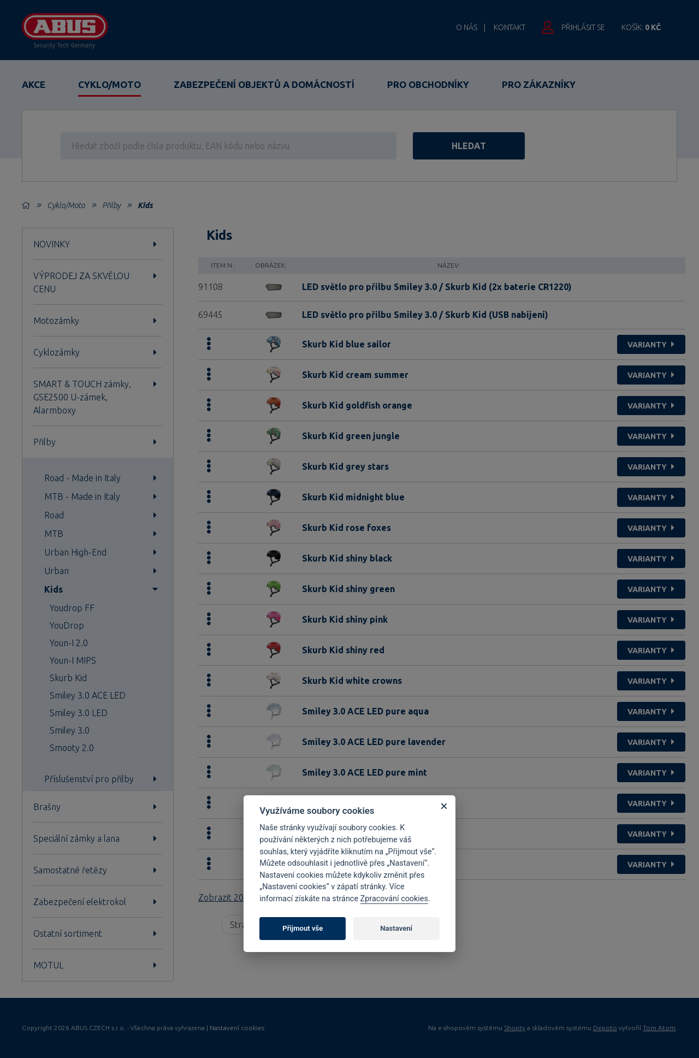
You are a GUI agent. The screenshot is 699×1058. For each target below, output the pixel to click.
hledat (469, 146)
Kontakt (509, 27)
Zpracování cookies (394, 898)
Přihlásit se (583, 27)
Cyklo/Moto (109, 84)
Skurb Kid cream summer (355, 375)
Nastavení (396, 928)
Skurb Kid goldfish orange (357, 405)
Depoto (605, 1027)
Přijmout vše (302, 928)
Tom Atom (659, 1027)
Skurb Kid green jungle (351, 436)
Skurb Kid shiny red (343, 650)
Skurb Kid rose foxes (346, 528)
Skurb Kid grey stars (345, 466)
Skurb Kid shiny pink (345, 619)
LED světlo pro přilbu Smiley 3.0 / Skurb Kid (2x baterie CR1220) (437, 287)
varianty (652, 344)
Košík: (641, 27)
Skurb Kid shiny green (348, 589)
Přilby (111, 205)
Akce (33, 84)
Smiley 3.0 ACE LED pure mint (364, 772)
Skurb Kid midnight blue (353, 497)
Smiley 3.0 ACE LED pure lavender (374, 742)
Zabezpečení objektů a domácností (264, 84)
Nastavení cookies (237, 1028)
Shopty (514, 1027)
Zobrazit (235, 897)
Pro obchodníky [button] (428, 84)
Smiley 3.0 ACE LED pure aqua (365, 711)
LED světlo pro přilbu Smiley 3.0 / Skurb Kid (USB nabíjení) (425, 315)
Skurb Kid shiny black (347, 558)
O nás (466, 27)
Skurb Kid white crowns (352, 680)
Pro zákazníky (539, 84)
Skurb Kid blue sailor (346, 344)
